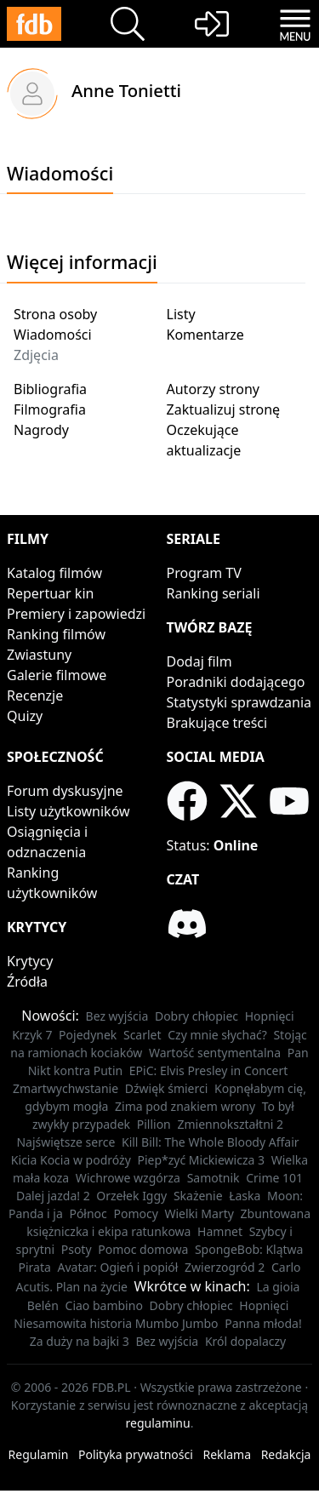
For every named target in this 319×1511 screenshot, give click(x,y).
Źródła (27, 981)
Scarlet (142, 1035)
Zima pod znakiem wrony (185, 1106)
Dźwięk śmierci (166, 1088)
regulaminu (158, 1423)
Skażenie (198, 1196)
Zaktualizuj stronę (224, 409)
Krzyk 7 (32, 1035)
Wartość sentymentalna (215, 1053)
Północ (87, 1213)
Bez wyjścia (117, 1016)
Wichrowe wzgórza (128, 1178)
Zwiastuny (39, 654)
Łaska (244, 1196)
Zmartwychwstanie (65, 1088)
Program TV (204, 573)
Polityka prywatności (135, 1454)
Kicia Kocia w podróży (71, 1160)
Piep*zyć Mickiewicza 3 (201, 1160)
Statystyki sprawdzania (239, 702)
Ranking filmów (56, 634)
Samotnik (213, 1178)
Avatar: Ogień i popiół (117, 1267)
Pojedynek (88, 1035)
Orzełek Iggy (131, 1196)
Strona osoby (55, 314)
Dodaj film (199, 661)
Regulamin (39, 1454)
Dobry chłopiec (196, 1016)
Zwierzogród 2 (225, 1267)
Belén (43, 1305)
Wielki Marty (198, 1213)
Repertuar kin (50, 593)
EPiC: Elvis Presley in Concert (208, 1070)
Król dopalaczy (245, 1341)
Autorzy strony (213, 389)
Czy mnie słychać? (217, 1035)
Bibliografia (50, 389)
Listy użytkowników (68, 811)
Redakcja (286, 1454)
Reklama (227, 1454)
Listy (181, 314)
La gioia (277, 1287)
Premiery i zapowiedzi (76, 613)
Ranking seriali (213, 593)
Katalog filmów (54, 573)
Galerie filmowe (56, 675)
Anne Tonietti (126, 90)
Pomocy (135, 1213)
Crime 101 (274, 1178)
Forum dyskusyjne (65, 790)
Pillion (154, 1124)
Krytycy (30, 961)
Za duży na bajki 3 (79, 1341)
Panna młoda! (263, 1323)
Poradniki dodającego (236, 682)
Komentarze (205, 334)
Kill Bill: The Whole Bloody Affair (210, 1142)
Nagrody (41, 430)
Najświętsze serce (65, 1142)
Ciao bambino (104, 1305)
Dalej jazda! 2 (53, 1196)
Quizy (25, 716)
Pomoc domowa (143, 1249)
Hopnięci (269, 1016)
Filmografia (50, 409)
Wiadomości (53, 334)
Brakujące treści (217, 722)
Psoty (76, 1249)
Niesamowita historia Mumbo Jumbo (116, 1323)
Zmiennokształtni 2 (230, 1124)
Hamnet (219, 1231)
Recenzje (35, 695)
